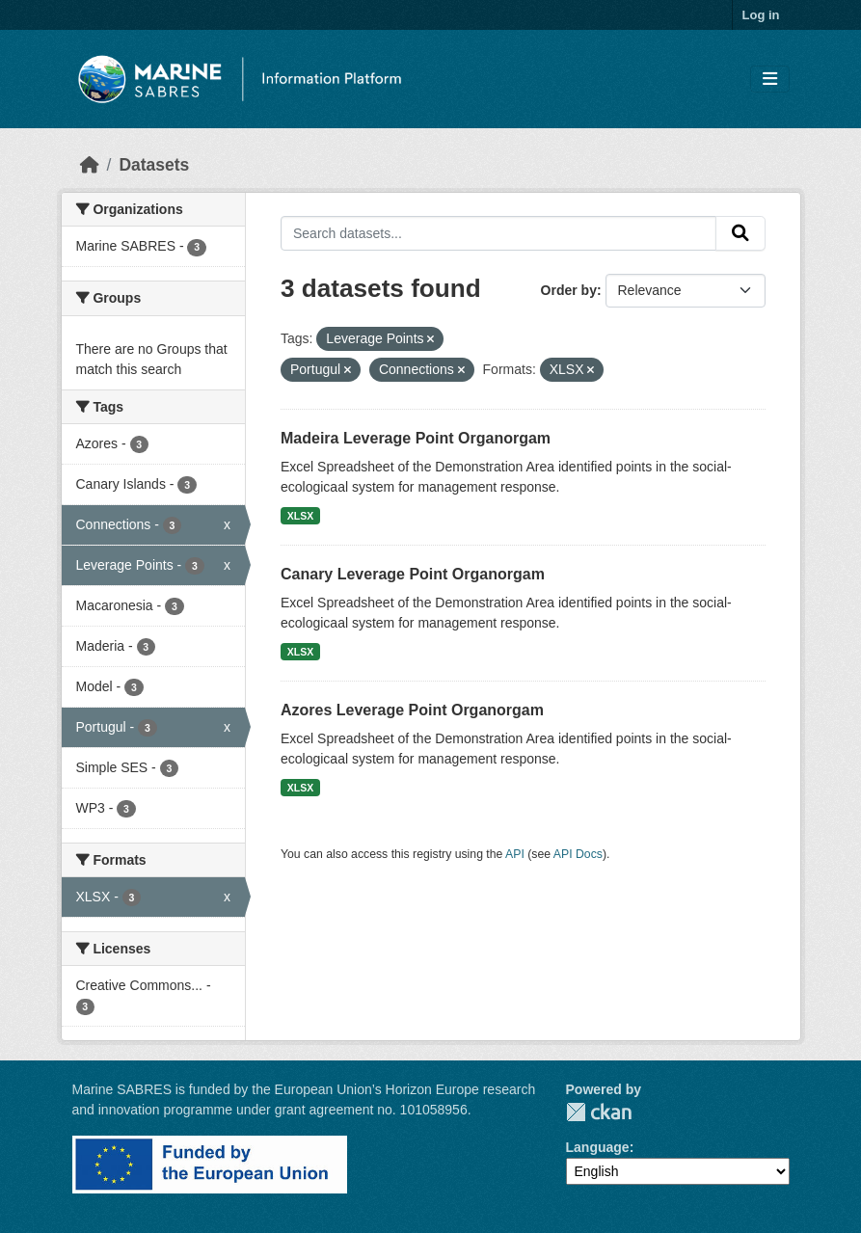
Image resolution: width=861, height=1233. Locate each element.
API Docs (578, 854)
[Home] (89, 164)
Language (598, 1147)
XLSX (300, 516)
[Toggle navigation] (770, 80)
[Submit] (740, 233)
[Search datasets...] (498, 233)
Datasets (154, 164)
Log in (761, 15)
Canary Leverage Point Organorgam (413, 574)
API (515, 854)
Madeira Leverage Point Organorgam (416, 438)
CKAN (599, 1112)
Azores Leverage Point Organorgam (412, 710)
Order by (569, 290)
